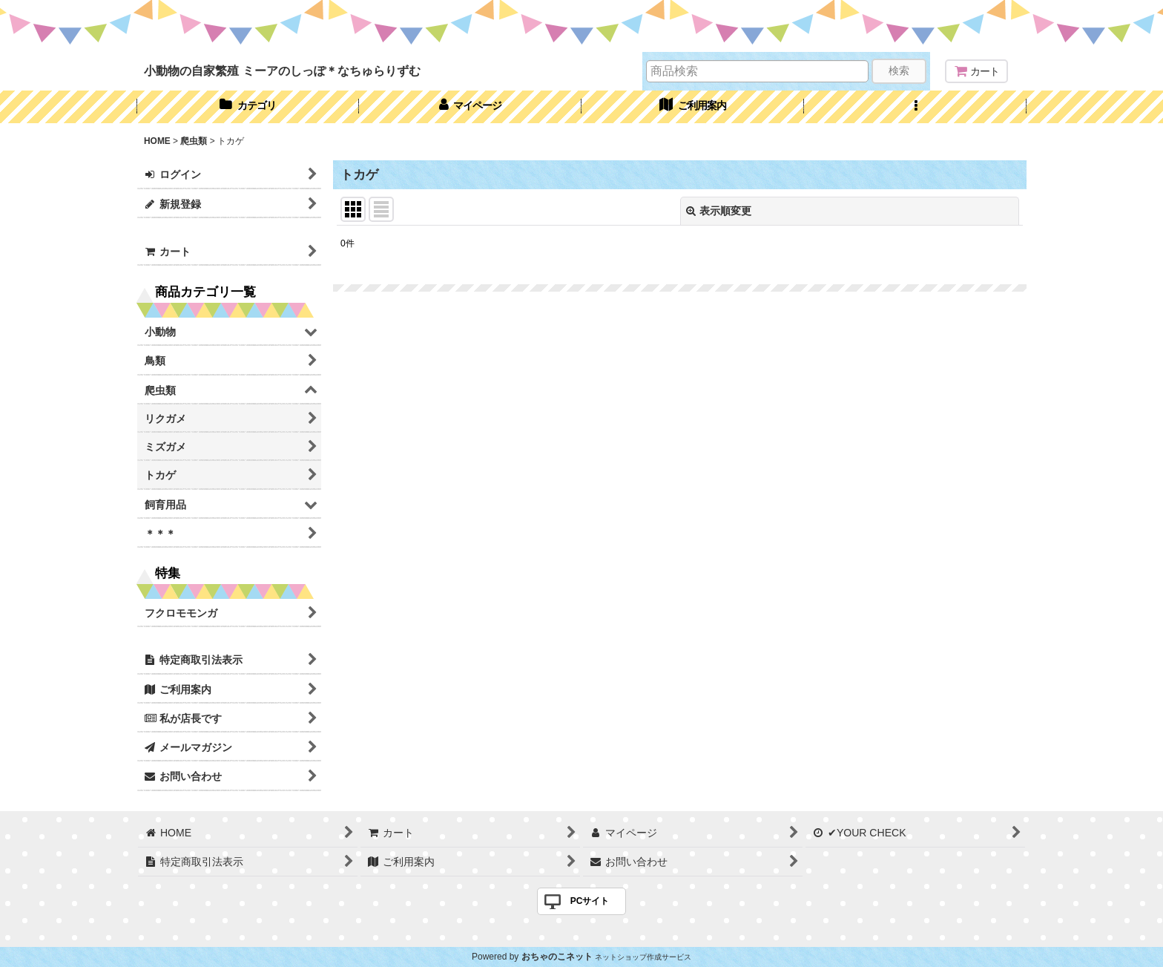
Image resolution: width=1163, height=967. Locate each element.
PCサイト (590, 901)
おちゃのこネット (557, 956)
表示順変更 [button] (718, 211)
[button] (915, 107)
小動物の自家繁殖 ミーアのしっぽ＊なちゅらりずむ (282, 70)
